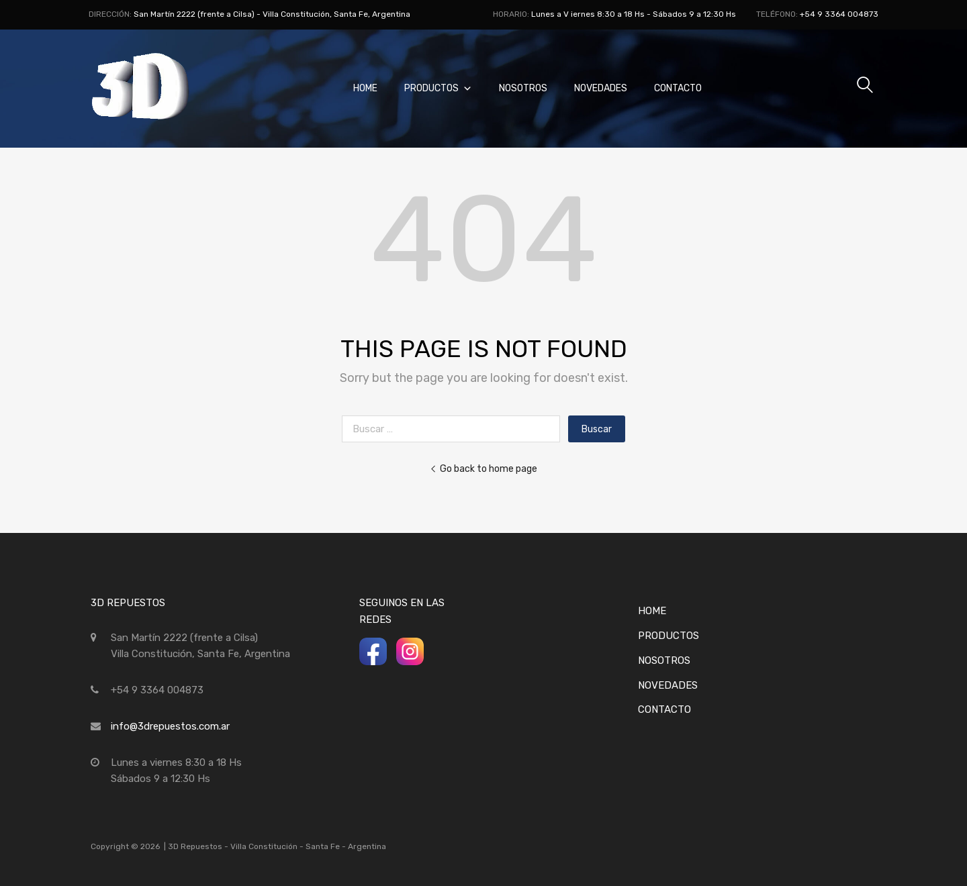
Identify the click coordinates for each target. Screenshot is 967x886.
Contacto (678, 88)
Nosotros (523, 88)
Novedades (600, 88)
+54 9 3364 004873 (839, 14)
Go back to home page (483, 468)
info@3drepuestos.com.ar (170, 726)
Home (365, 88)
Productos (438, 88)
